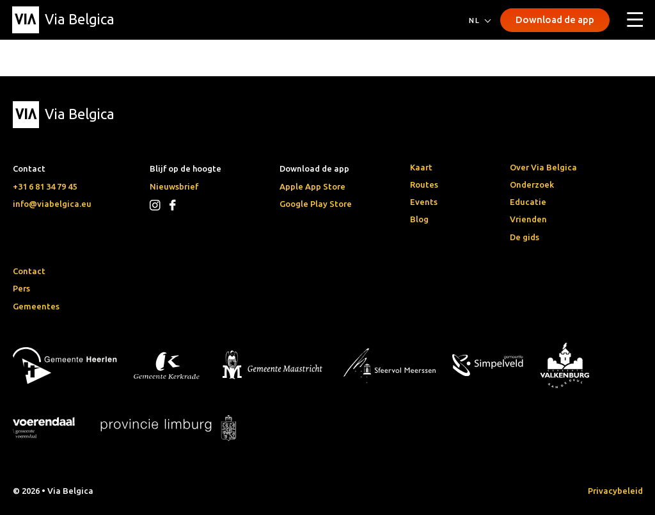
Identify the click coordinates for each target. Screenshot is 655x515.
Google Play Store (316, 203)
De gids (524, 237)
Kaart (421, 167)
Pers (21, 288)
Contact (29, 270)
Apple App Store (312, 186)
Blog (419, 219)
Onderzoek (532, 184)
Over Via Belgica (543, 167)
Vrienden (528, 219)
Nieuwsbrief (174, 186)
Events (424, 201)
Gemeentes (36, 306)
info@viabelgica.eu (52, 203)
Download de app (555, 19)
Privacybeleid (615, 490)
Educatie (528, 201)
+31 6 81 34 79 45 (45, 186)
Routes (424, 184)
